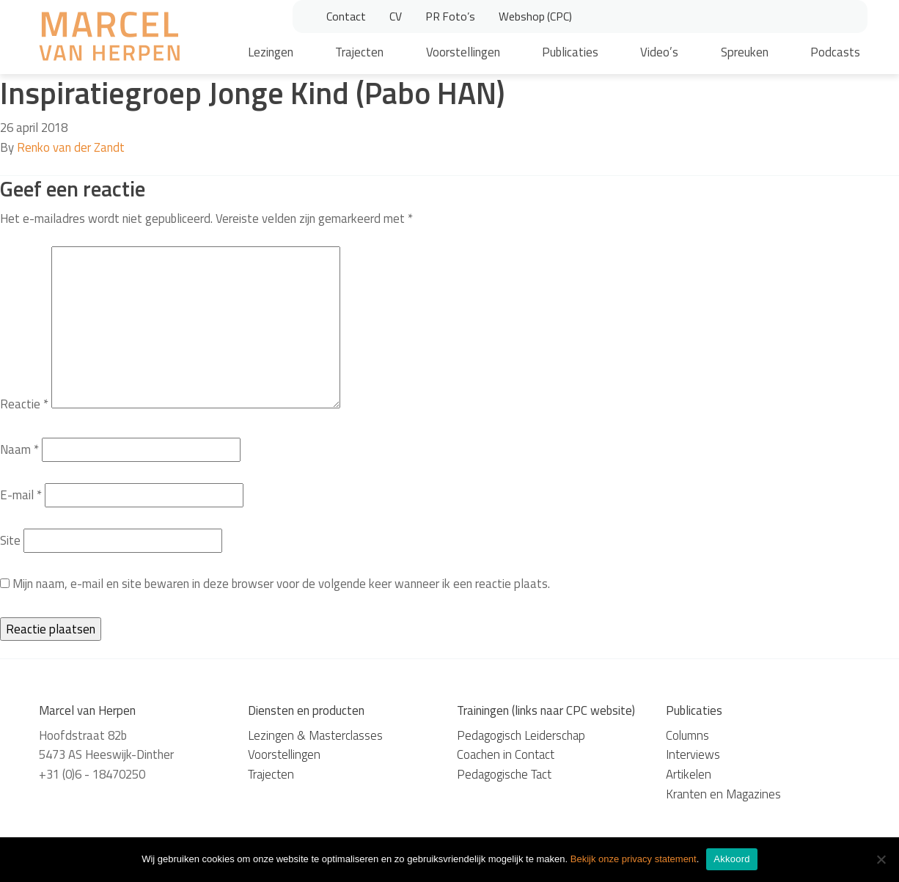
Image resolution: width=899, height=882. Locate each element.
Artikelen (688, 774)
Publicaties (570, 52)
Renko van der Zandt (71, 147)
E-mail (21, 494)
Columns (687, 735)
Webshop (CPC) (535, 16)
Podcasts (835, 52)
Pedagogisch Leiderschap (521, 735)
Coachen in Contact (505, 754)
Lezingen (270, 52)
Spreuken (744, 52)
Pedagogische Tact (504, 774)
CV (395, 16)
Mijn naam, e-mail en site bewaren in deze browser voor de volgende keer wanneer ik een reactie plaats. (281, 583)
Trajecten (359, 52)
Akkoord (731, 858)
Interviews (693, 754)
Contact (346, 16)
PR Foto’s (450, 16)
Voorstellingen (463, 52)
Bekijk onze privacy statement (633, 858)
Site (10, 540)
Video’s (659, 52)
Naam (19, 449)
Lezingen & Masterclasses (315, 735)
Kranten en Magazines (723, 794)
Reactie (24, 404)
